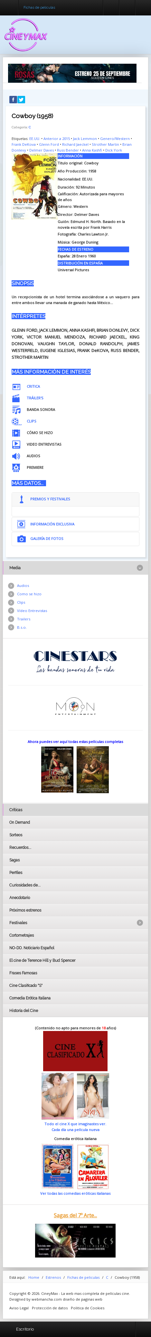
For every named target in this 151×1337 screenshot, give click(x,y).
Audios (23, 585)
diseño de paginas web (82, 1299)
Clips (21, 602)
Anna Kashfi (92, 150)
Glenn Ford (49, 144)
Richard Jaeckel (75, 144)
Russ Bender (68, 150)
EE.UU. (34, 138)
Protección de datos (50, 1307)
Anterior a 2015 (56, 138)
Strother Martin (105, 144)
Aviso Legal (19, 1307)
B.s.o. (22, 627)
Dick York (113, 150)
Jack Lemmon (85, 138)
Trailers (23, 619)
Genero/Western (115, 138)
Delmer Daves (41, 150)
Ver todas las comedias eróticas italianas (75, 1193)
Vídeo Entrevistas (32, 610)
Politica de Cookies (87, 1307)
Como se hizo (29, 593)
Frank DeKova (24, 144)
